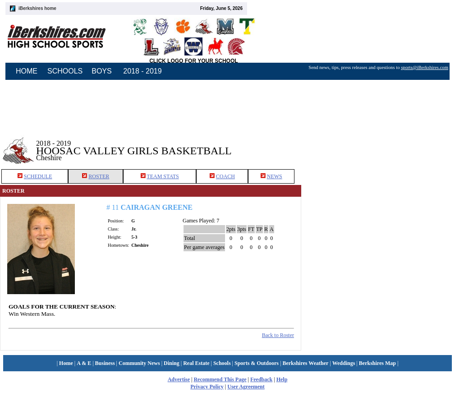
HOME (26, 71)
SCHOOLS (65, 71)
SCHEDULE (38, 176)
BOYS (101, 71)
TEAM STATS (163, 176)
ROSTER (98, 176)
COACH (225, 176)
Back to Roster (278, 335)
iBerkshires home (37, 8)
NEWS (274, 176)
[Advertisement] (378, 143)
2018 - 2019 (142, 71)
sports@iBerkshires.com (424, 67)
